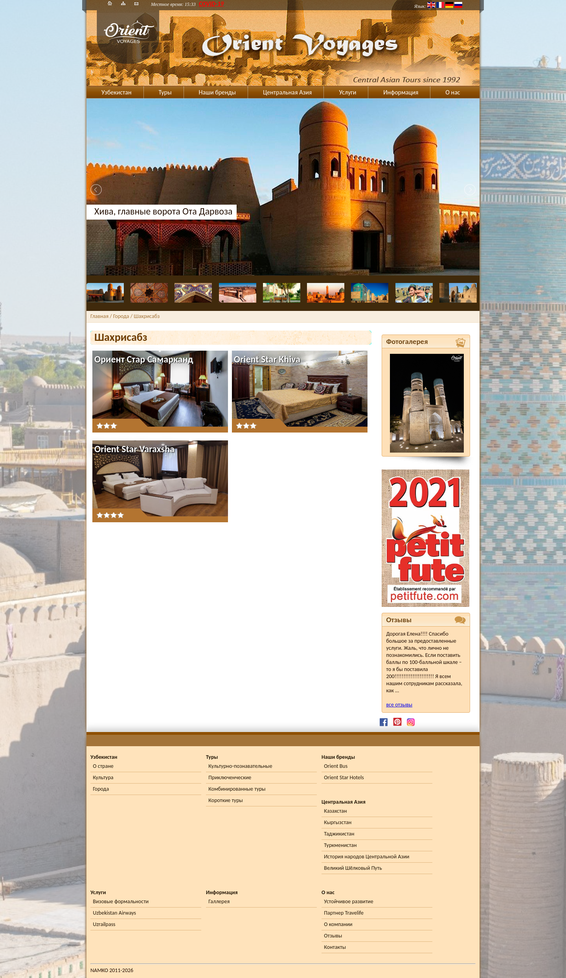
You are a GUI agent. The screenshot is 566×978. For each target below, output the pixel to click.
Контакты (335, 947)
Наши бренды (217, 92)
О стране (103, 766)
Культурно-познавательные (240, 766)
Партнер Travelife (344, 913)
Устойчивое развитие (348, 901)
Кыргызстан (337, 822)
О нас (452, 92)
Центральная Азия (287, 92)
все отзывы (399, 704)
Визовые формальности (121, 901)
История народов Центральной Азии (366, 856)
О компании (338, 924)
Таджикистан (339, 833)
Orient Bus (335, 766)
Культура (103, 777)
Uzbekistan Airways (114, 913)
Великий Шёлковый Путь (353, 868)
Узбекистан (116, 92)
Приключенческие (229, 777)
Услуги (347, 92)
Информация (400, 92)
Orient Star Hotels (344, 777)
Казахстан (335, 811)
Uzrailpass (104, 924)
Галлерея (219, 901)
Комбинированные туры (236, 789)
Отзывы (333, 935)
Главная (99, 316)
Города (101, 789)
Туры (165, 92)
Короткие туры (225, 800)
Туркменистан (340, 845)
